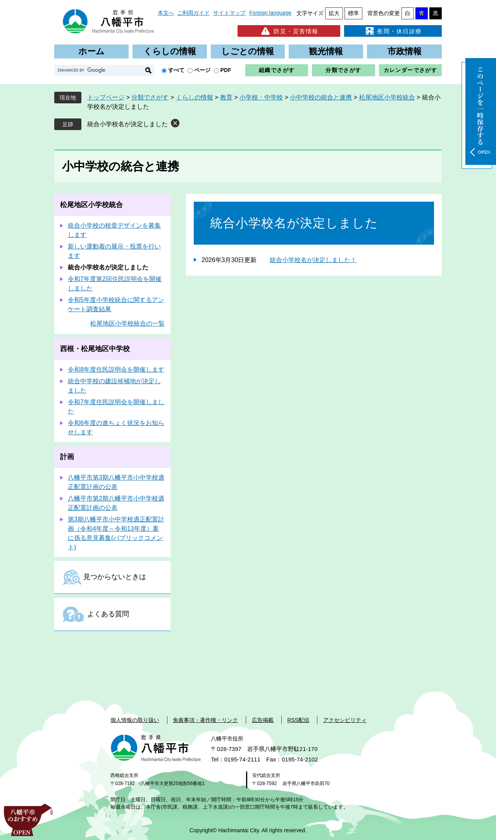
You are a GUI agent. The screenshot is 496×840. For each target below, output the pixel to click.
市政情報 (405, 51)
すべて (176, 70)
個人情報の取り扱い (134, 720)
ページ (202, 70)
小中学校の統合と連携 (321, 97)
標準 (353, 13)
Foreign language (270, 13)
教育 (226, 97)
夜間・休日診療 (393, 31)
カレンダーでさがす (410, 70)
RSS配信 (298, 720)
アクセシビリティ (345, 720)
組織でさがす (276, 70)
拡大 (334, 13)
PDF (225, 70)
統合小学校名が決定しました (127, 124)
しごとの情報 (247, 51)
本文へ (166, 13)
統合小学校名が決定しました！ (313, 260)
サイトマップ (229, 13)
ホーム (91, 51)
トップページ (105, 97)
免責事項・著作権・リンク (205, 720)
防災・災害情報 (289, 31)
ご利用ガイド (193, 13)
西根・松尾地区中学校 (95, 349)
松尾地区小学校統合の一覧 (127, 323)
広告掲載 (263, 720)
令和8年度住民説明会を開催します (116, 369)
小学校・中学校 (261, 97)
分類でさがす (343, 70)
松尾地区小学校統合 (387, 97)
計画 (67, 457)
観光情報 (326, 51)
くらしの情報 (169, 51)
